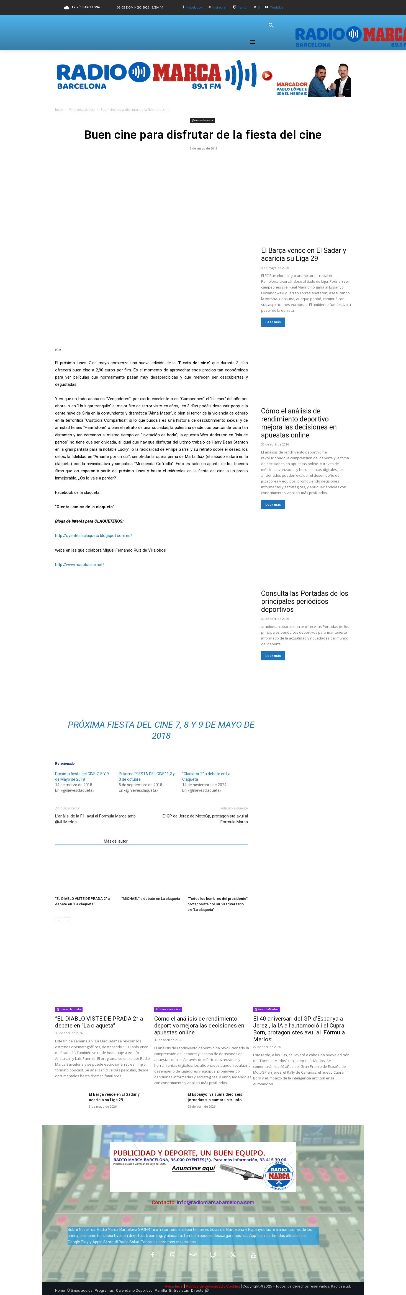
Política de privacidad (204, 1286)
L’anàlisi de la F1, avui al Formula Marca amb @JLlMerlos (95, 819)
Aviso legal (174, 1286)
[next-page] (67, 920)
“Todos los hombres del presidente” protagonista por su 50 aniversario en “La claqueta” (217, 904)
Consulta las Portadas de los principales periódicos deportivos (304, 601)
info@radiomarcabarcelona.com (216, 1202)
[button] (271, 26)
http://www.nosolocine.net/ (79, 564)
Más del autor (116, 841)
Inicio (59, 109)
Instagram (220, 7)
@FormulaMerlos (267, 1009)
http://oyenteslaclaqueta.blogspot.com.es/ (93, 535)
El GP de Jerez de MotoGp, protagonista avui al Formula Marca (205, 819)
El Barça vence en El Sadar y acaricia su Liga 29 (303, 255)
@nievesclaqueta (82, 109)
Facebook (194, 7)
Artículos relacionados (77, 841)
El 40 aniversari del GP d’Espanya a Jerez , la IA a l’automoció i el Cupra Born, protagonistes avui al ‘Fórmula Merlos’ (299, 1029)
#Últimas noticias (168, 1009)
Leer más (273, 322)
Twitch (243, 7)
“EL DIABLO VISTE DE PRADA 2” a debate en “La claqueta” (99, 1022)
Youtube (276, 7)
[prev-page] (58, 920)
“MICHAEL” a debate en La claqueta (150, 898)
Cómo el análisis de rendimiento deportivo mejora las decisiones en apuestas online (299, 423)
